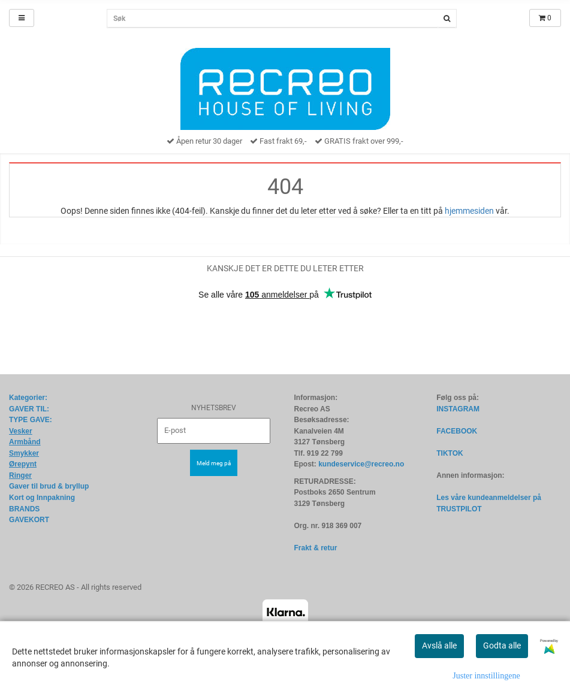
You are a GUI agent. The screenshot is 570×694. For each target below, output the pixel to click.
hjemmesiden (469, 211)
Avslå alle (439, 645)
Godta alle (502, 645)
